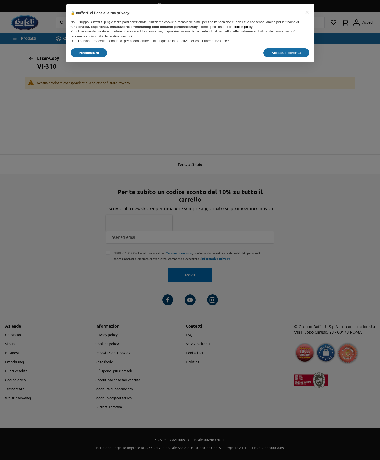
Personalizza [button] (89, 53)
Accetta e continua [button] (286, 53)
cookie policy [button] (242, 27)
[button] (307, 12)
